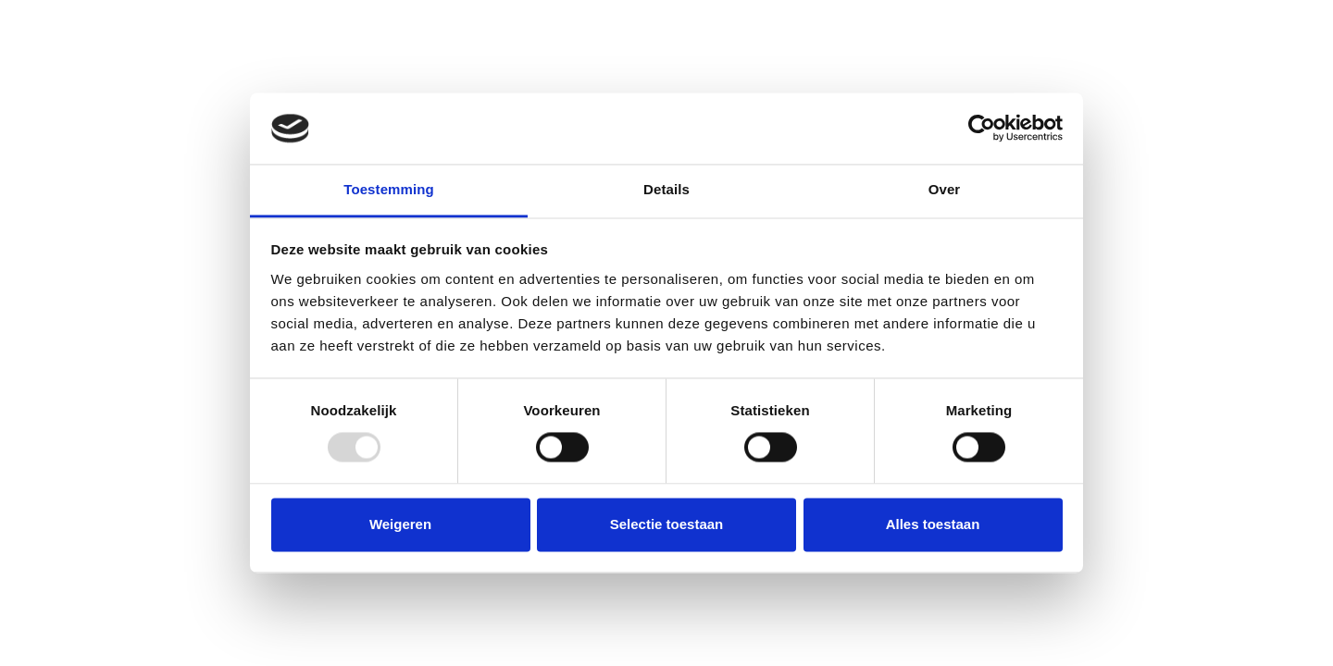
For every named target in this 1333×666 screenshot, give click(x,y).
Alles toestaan (933, 524)
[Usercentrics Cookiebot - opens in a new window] (982, 128)
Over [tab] (944, 189)
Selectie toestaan (667, 524)
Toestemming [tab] (388, 189)
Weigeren (400, 524)
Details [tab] (666, 189)
